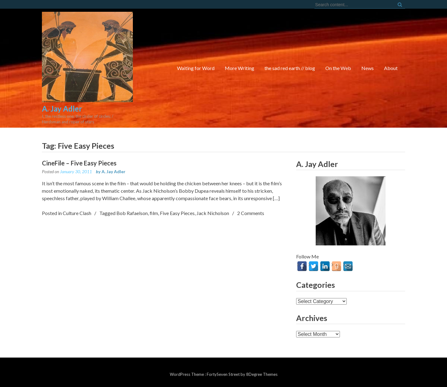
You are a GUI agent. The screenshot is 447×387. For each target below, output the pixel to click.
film (154, 213)
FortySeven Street (224, 374)
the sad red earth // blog (289, 68)
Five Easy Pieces (177, 213)
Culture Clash (77, 213)
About (391, 68)
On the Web (338, 68)
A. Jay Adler (113, 171)
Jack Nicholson (212, 213)
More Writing (239, 68)
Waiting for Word (195, 68)
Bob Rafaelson (132, 213)
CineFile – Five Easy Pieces (79, 163)
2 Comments (250, 213)
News (367, 68)
